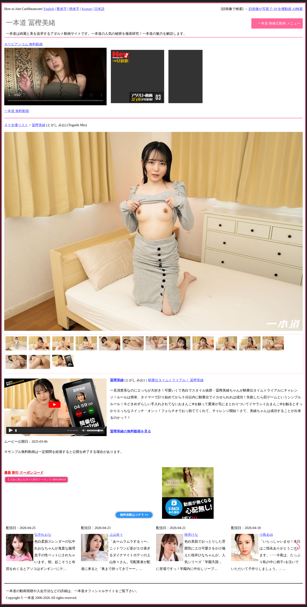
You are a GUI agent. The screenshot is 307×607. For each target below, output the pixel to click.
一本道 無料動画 (16, 111)
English (49, 9)
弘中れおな (42, 534)
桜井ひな (191, 534)
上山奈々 (116, 534)
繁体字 (61, 9)
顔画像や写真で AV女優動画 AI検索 (276, 9)
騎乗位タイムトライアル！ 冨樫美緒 (176, 380)
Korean (87, 9)
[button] (298, 546)
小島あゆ (266, 534)
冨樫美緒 (38, 125)
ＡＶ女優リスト (16, 125)
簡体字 (74, 9)
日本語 (99, 9)
